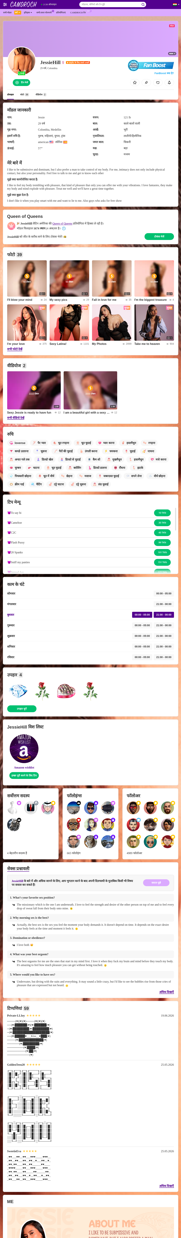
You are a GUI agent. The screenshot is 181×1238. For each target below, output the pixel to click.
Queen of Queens (62, 223)
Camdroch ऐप (79, 12)
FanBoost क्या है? (164, 73)
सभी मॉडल (7, 12)
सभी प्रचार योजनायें (44, 12)
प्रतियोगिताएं (61, 12)
